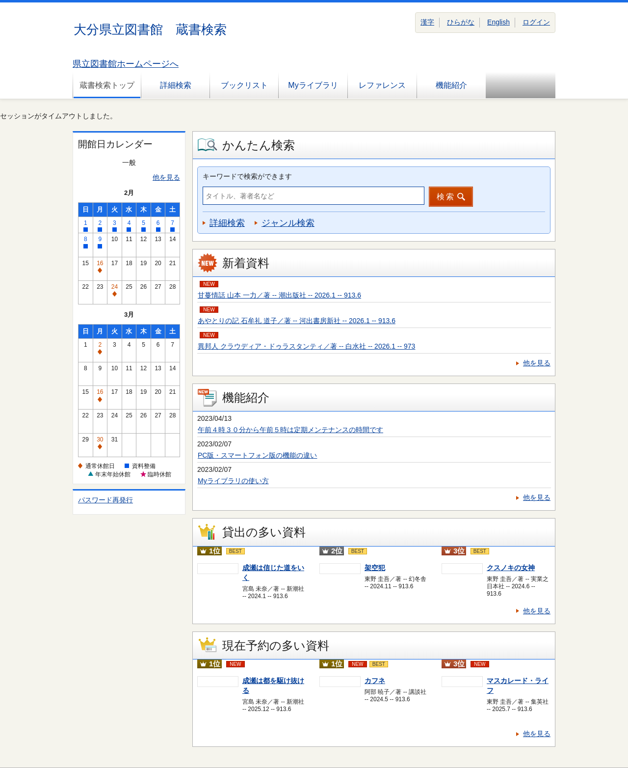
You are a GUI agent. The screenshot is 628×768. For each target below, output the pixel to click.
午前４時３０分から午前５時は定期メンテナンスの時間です (290, 430)
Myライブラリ (313, 85)
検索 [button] (446, 196)
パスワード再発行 (105, 500)
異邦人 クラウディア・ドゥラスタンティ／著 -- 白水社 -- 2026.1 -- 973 (306, 346)
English (498, 22)
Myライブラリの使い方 (233, 481)
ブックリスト (244, 85)
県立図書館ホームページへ (126, 64)
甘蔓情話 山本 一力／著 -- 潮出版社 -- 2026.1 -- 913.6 (279, 295)
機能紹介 (451, 85)
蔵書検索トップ (106, 85)
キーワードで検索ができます (247, 176)
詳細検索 (175, 85)
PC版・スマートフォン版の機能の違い (257, 455)
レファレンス (382, 85)
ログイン (536, 22)
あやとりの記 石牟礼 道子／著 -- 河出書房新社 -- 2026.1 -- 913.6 (296, 321)
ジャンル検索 (288, 223)
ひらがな (460, 22)
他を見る (166, 177)
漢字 (427, 22)
